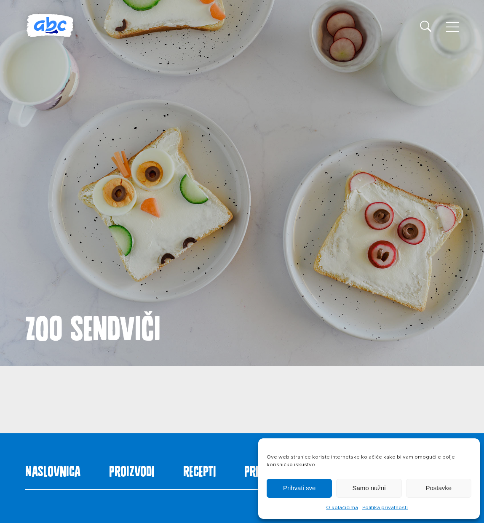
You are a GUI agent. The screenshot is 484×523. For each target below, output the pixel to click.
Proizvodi (131, 470)
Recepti (199, 470)
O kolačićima (342, 507)
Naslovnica (52, 470)
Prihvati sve (299, 487)
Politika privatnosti (385, 507)
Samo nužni (368, 487)
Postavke (438, 487)
